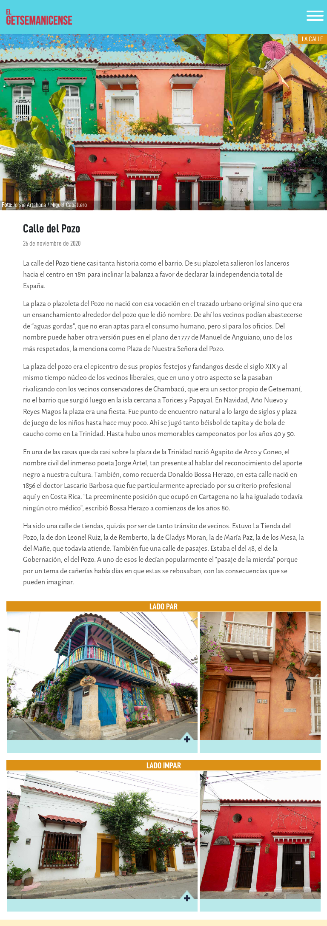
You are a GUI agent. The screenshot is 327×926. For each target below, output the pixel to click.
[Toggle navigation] (315, 17)
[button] (187, 738)
